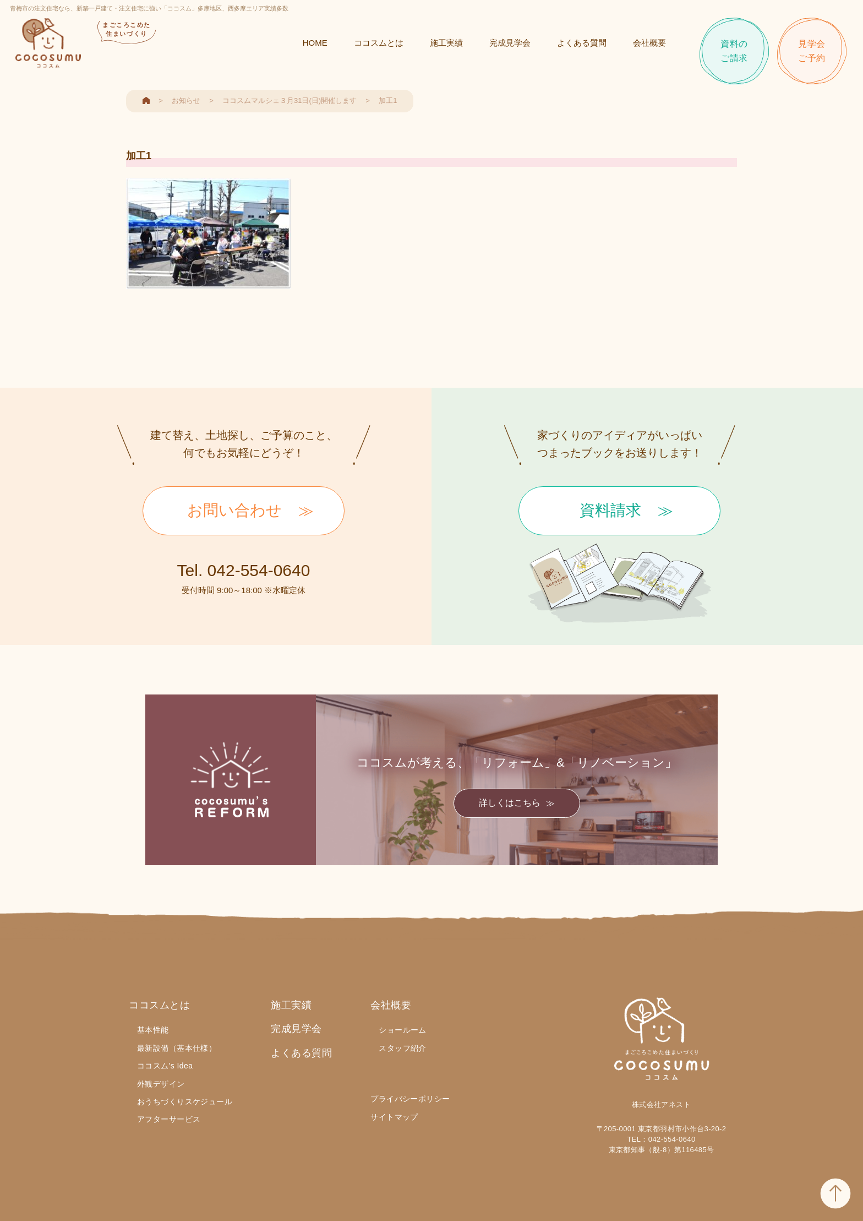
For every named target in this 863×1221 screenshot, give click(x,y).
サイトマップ (394, 1117)
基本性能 (153, 1029)
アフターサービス (168, 1119)
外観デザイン (161, 1083)
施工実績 (445, 45)
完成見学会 (508, 45)
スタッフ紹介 (403, 1048)
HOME (314, 45)
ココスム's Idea (165, 1065)
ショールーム (403, 1029)
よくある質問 (580, 45)
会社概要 (648, 45)
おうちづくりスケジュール (184, 1101)
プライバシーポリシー (410, 1098)
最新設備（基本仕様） (176, 1048)
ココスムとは (377, 45)
